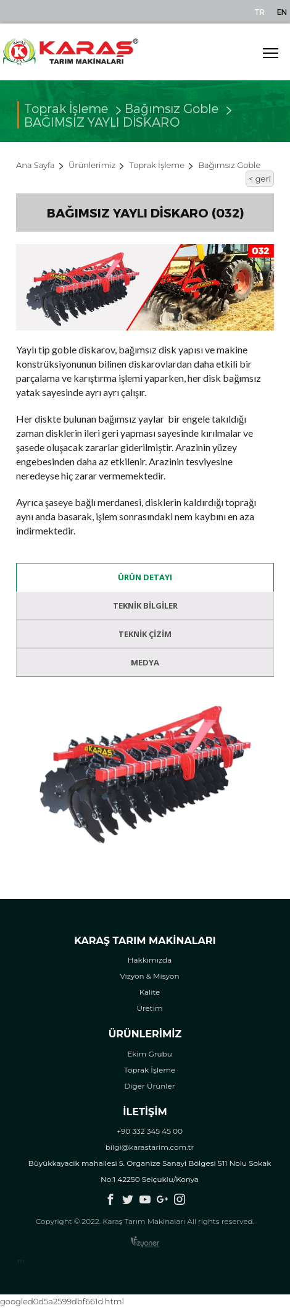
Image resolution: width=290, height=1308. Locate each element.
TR (259, 11)
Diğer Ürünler (149, 1086)
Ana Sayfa (35, 165)
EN (282, 11)
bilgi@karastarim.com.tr (150, 1147)
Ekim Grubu (149, 1053)
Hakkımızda (150, 959)
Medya (145, 662)
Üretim (149, 1008)
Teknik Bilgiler (145, 605)
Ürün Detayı (145, 577)
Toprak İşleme (157, 165)
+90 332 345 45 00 (150, 1131)
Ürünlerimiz (91, 165)
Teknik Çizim (145, 633)
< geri (260, 179)
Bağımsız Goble (171, 113)
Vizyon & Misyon (149, 976)
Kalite (149, 992)
